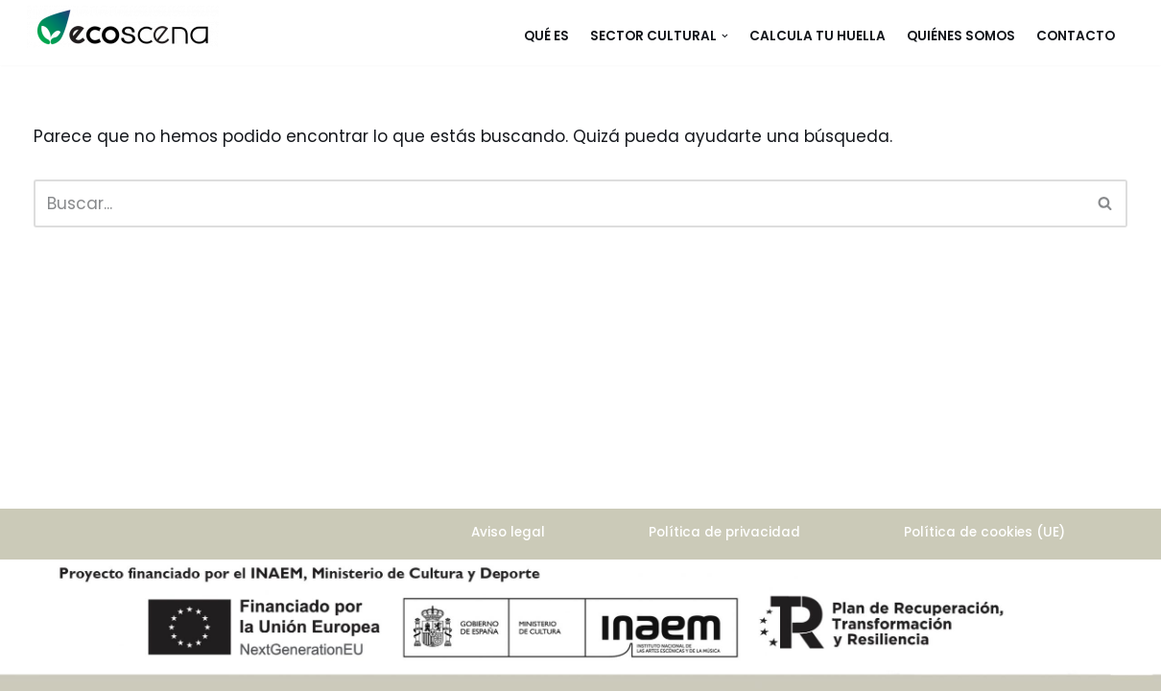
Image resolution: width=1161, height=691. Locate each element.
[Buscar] (559, 203)
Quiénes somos (961, 36)
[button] (725, 36)
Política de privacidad (724, 532)
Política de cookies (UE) (984, 532)
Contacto (1075, 36)
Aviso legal (508, 532)
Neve (55, 584)
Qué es (546, 36)
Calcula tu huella (817, 36)
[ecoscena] (123, 27)
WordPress (77, 612)
